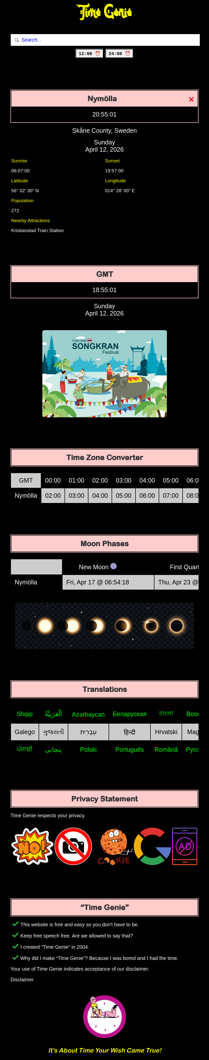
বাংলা (166, 713)
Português (129, 749)
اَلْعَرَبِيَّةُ (53, 713)
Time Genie (104, 12)
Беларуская (129, 713)
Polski (88, 749)
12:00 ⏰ (89, 53)
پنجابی (53, 749)
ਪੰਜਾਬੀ (25, 749)
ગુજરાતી (53, 731)
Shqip (25, 713)
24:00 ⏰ (119, 53)
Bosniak (197, 713)
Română (166, 749)
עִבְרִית (88, 731)
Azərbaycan (88, 714)
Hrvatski (166, 731)
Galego (25, 731)
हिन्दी (129, 732)
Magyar (197, 731)
